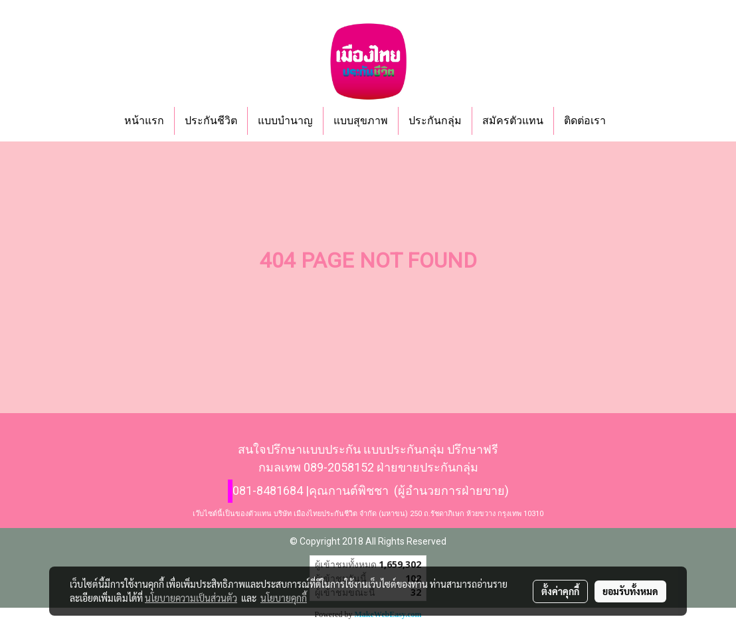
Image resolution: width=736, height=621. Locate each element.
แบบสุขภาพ (360, 120)
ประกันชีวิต (211, 120)
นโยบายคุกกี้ (283, 598)
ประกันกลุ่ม (435, 120)
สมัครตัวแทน (512, 120)
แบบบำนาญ (285, 120)
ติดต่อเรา (585, 120)
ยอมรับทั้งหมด (630, 591)
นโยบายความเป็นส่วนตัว (191, 598)
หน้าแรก (144, 120)
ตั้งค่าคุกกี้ (560, 591)
